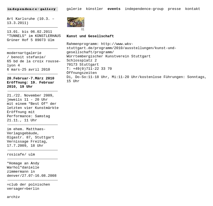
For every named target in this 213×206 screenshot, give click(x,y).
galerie (74, 9)
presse (174, 9)
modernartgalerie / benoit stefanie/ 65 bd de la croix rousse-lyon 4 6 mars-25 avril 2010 (34, 61)
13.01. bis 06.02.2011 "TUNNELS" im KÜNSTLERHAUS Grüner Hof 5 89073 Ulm (34, 36)
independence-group (144, 9)
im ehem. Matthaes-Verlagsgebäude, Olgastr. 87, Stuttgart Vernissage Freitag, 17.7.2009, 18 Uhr (30, 137)
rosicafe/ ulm (21, 155)
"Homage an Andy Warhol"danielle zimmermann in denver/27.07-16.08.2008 (31, 169)
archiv (13, 197)
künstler (94, 9)
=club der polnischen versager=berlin (28, 187)
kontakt (192, 9)
